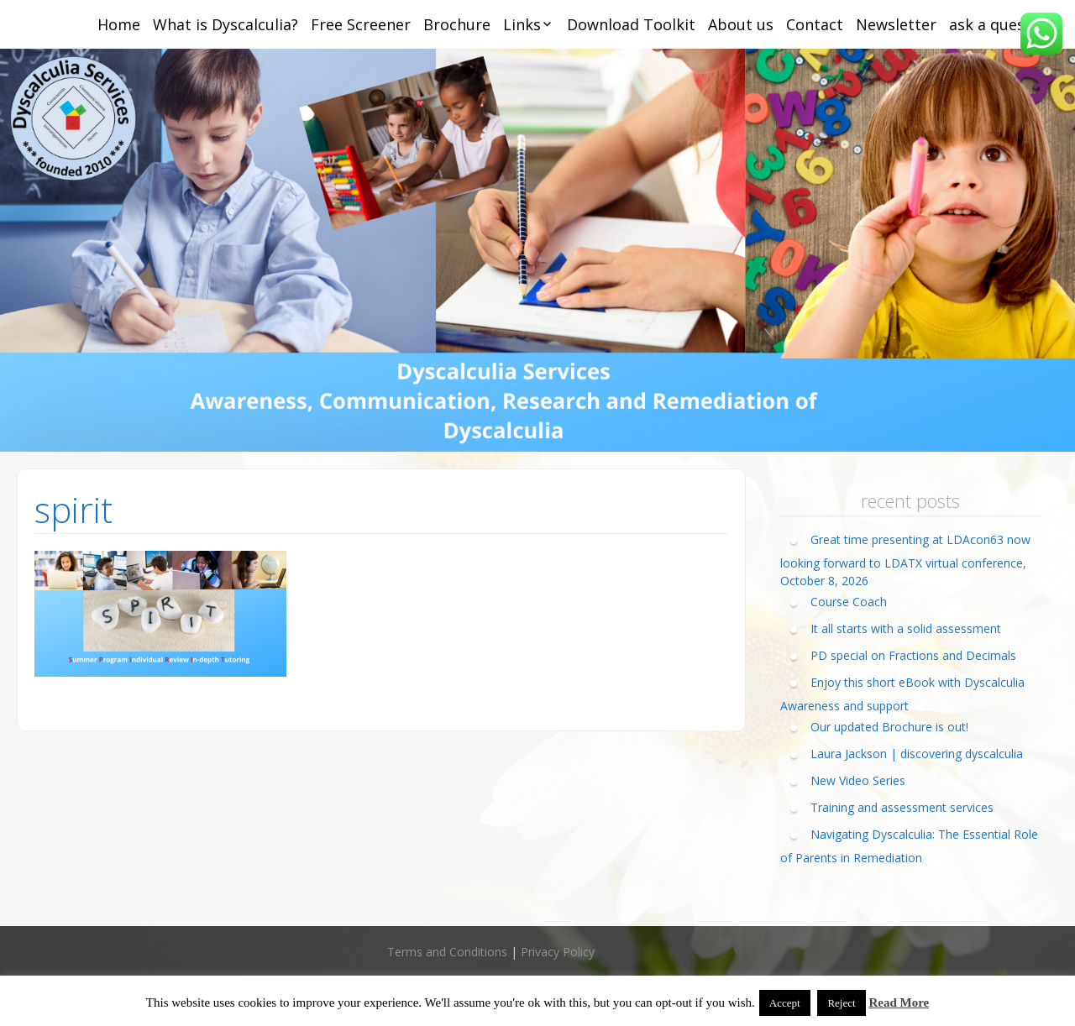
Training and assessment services (902, 807)
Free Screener (361, 24)
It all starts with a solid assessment (905, 628)
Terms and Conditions (447, 952)
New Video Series (857, 780)
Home (118, 24)
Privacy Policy (558, 952)
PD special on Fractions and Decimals (913, 655)
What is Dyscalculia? (225, 24)
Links (522, 24)
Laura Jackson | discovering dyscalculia (916, 754)
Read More (898, 1002)
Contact (814, 24)
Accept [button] (784, 1003)
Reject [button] (841, 1003)
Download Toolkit (631, 24)
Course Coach (848, 602)
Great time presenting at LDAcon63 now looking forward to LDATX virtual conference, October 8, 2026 (905, 560)
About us (740, 24)
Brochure (456, 24)
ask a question (1001, 24)
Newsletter (896, 24)
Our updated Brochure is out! (889, 727)
